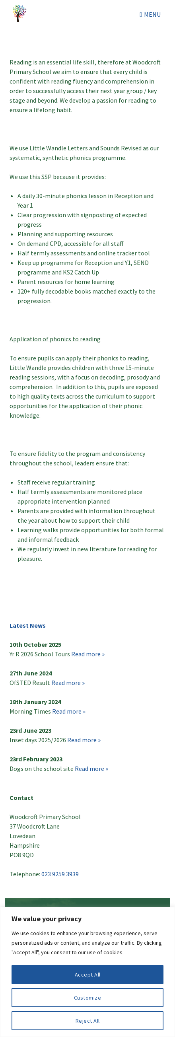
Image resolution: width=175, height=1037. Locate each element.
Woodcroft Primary (21, 14)
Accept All (88, 974)
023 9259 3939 (60, 874)
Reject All (88, 1020)
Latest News (28, 625)
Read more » (88, 654)
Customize (87, 997)
